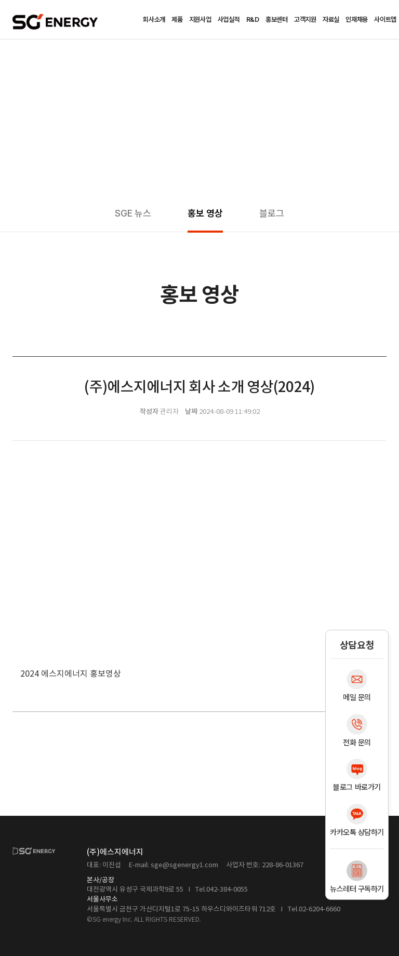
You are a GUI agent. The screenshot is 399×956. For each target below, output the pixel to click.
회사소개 (154, 19)
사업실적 (229, 19)
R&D (252, 19)
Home (16, 55)
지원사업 (200, 19)
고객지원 (305, 19)
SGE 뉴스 (133, 213)
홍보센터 (276, 19)
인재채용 (356, 19)
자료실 (331, 19)
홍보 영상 (205, 213)
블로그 (271, 213)
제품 (176, 19)
